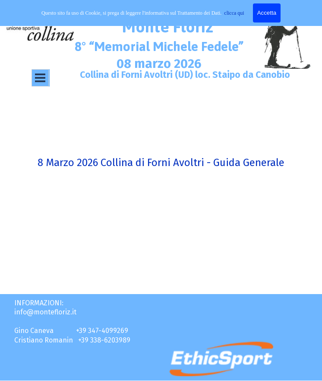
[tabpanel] (161, 132)
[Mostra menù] (40, 77)
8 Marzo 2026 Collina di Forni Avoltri (121, 163)
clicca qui (234, 13)
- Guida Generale (244, 163)
